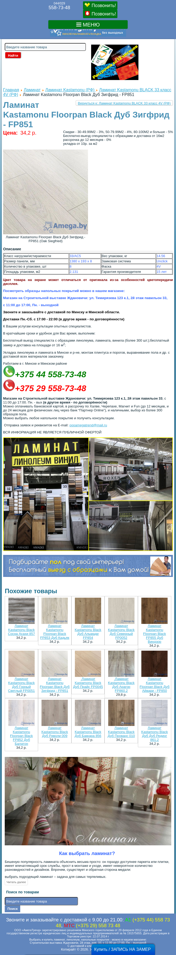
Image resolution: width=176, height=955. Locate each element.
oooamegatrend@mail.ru (88, 425)
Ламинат (32, 90)
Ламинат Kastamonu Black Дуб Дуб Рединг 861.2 (154, 734)
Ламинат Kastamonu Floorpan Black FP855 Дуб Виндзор (154, 634)
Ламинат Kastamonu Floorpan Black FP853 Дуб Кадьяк (54, 632)
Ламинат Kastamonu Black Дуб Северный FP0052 (121, 632)
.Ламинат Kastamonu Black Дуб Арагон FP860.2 (121, 685)
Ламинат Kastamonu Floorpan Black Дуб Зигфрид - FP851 (55, 685)
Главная (11, 90)
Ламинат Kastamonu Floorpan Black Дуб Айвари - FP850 (155, 685)
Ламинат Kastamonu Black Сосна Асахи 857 (21, 630)
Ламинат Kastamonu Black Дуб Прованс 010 (121, 732)
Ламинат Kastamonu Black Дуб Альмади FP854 (88, 632)
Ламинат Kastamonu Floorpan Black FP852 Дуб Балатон (21, 736)
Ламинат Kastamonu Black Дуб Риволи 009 (55, 732)
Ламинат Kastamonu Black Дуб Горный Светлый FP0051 (21, 685)
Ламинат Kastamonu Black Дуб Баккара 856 (88, 732)
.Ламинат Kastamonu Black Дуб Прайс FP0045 (88, 683)
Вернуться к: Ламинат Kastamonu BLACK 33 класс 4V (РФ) (124, 103)
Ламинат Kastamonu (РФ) (70, 90)
